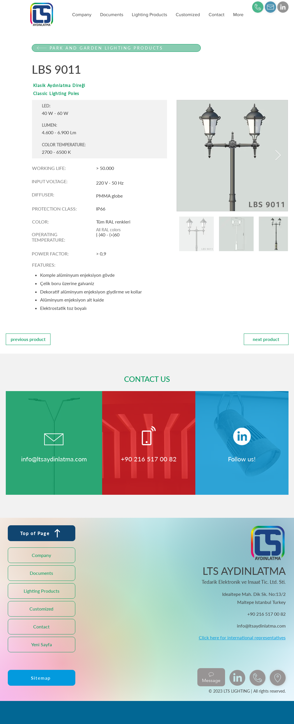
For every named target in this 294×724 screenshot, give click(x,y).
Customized (41, 608)
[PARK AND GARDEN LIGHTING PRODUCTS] (116, 48)
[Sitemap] (41, 678)
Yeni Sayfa (41, 644)
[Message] (211, 677)
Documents (41, 573)
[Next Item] (278, 155)
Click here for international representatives (242, 637)
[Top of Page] (41, 533)
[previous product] (28, 339)
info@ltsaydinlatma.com (54, 459)
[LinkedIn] (283, 7)
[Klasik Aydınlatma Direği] (116, 85)
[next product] (266, 339)
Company (41, 555)
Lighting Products (41, 591)
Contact (41, 626)
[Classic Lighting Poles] (116, 93)
